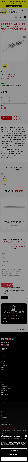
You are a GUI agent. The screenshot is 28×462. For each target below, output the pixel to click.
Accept (14, 459)
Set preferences (14, 450)
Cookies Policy (21, 445)
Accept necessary (14, 454)
